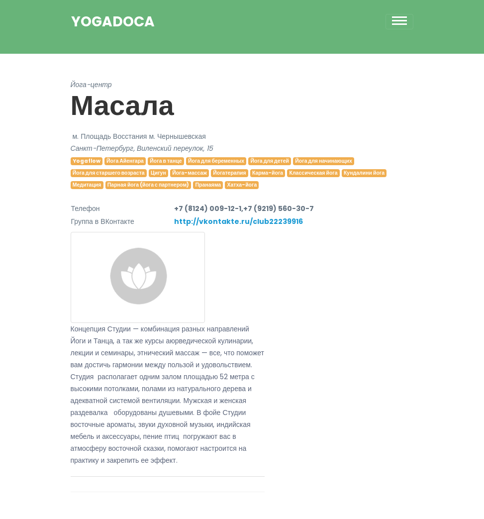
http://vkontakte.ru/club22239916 (238, 221)
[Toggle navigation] (399, 21)
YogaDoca (113, 22)
